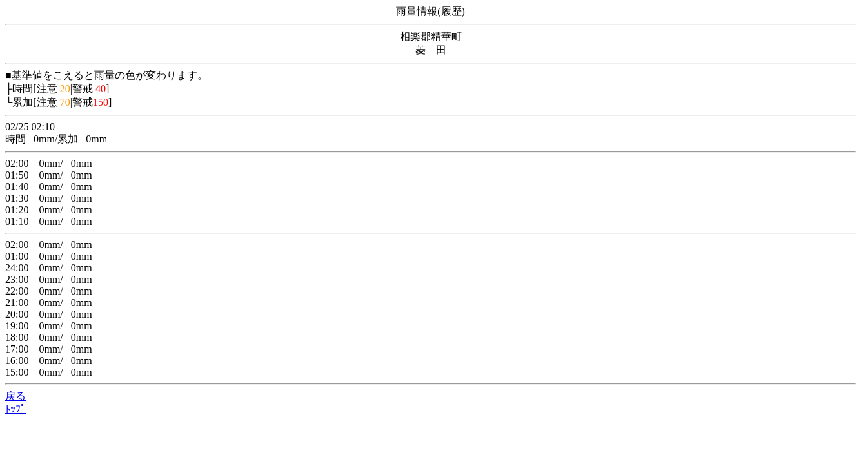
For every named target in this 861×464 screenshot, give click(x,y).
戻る (15, 396)
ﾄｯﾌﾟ (15, 408)
